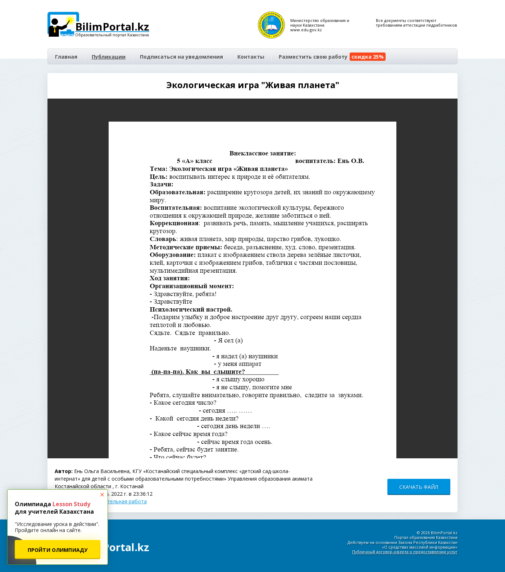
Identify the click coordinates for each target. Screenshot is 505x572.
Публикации (109, 56)
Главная (66, 56)
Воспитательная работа (116, 501)
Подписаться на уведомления (181, 56)
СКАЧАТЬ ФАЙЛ (418, 487)
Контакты (250, 56)
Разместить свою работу (332, 56)
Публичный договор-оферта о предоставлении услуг (405, 551)
